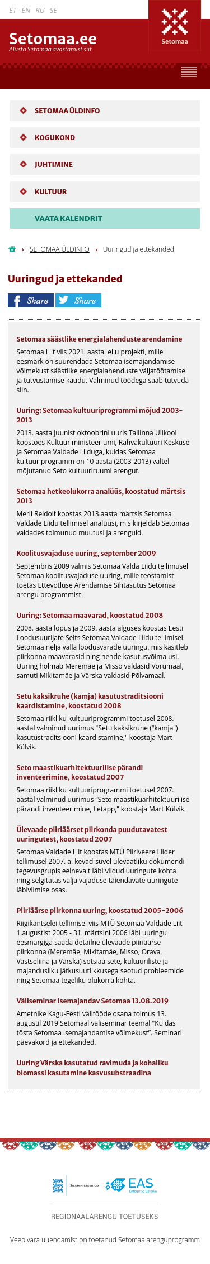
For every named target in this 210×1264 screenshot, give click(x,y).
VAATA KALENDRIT (68, 218)
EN (25, 10)
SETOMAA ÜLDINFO (60, 249)
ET (12, 10)
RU (39, 10)
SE (53, 10)
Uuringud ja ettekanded (138, 249)
